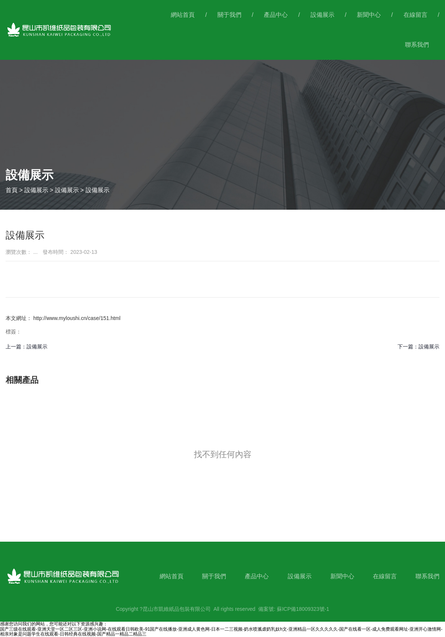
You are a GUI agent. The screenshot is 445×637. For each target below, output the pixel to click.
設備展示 (322, 15)
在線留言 (415, 15)
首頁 (12, 190)
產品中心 (276, 15)
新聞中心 (369, 15)
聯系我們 (417, 44)
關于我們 (229, 15)
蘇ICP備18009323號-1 (303, 609)
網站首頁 (183, 15)
